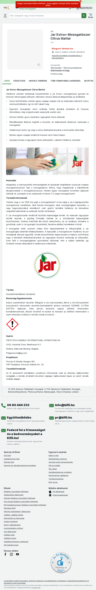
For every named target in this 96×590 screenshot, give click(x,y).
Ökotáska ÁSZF (10, 508)
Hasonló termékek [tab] (38, 81)
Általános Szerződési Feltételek (16, 492)
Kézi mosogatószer (73, 68)
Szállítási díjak (9, 535)
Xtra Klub (7, 455)
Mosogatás (56, 68)
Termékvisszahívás (56, 479)
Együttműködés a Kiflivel (13, 528)
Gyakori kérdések (11, 521)
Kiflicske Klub (9, 462)
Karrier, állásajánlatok (12, 525)
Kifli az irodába (54, 465)
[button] (84, 8)
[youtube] (17, 554)
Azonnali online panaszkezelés (61, 462)
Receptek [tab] (88, 81)
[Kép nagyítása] (39, 65)
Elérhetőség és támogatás (14, 518)
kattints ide (36, 588)
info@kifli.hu (65, 405)
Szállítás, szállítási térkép (13, 515)
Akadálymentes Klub (12, 459)
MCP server (53, 482)
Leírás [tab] (7, 81)
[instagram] (11, 554)
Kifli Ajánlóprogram (11, 545)
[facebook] (5, 554)
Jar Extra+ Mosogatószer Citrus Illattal (70, 36)
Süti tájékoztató (10, 532)
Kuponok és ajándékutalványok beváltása (20, 465)
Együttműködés (19, 417)
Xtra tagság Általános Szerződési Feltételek (21, 502)
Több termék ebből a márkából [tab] (65, 81)
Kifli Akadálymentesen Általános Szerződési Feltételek (25, 505)
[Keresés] (84, 15)
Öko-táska (53, 469)
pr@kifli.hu (63, 417)
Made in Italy (54, 455)
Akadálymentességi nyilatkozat (16, 542)
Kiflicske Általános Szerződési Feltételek (19, 498)
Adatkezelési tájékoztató (13, 495)
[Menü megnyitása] (5, 15)
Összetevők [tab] (19, 81)
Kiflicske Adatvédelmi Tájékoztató (17, 512)
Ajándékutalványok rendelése (60, 472)
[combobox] (45, 15)
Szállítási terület (10, 538)
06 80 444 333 (18, 405)
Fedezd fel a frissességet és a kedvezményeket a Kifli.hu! (26, 434)
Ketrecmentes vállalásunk (58, 475)
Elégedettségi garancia (58, 459)
